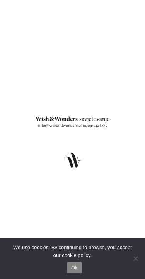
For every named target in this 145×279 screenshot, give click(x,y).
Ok (74, 267)
